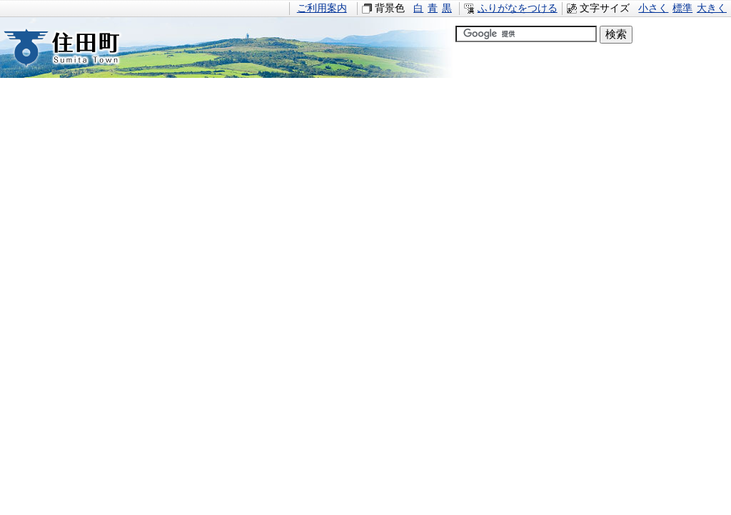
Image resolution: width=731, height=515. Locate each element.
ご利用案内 (322, 8)
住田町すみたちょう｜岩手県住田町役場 (75, 47)
